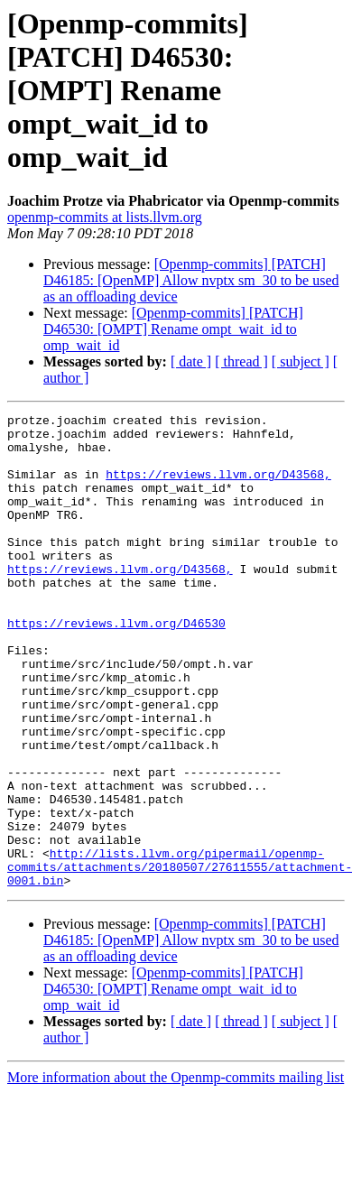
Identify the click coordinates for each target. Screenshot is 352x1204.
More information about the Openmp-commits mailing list (175, 1172)
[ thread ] (241, 361)
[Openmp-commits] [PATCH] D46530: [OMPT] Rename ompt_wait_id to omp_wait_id (173, 329)
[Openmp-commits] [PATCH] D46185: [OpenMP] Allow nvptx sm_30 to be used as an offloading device (191, 280)
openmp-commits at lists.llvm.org (104, 217)
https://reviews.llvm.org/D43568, (218, 487)
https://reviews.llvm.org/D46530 (116, 666)
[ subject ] (300, 361)
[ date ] (191, 361)
